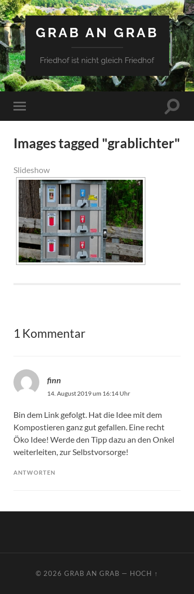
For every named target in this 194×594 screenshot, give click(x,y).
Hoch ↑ (144, 573)
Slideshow (31, 170)
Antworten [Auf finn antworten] (34, 472)
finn (54, 380)
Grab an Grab (97, 32)
